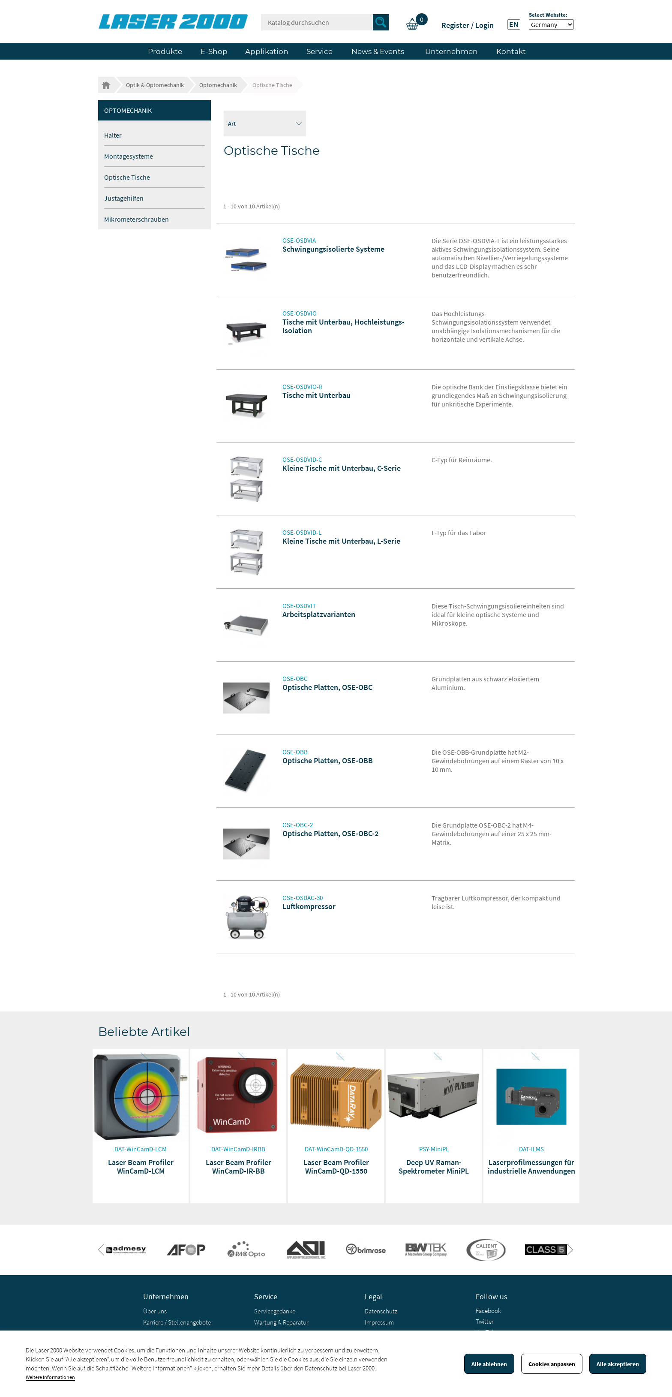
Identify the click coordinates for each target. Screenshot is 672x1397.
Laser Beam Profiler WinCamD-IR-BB (238, 1166)
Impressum (379, 1322)
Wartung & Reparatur (281, 1322)
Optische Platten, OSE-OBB (327, 760)
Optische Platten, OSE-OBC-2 (330, 833)
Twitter (485, 1321)
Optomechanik (128, 110)
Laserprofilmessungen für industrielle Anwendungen (531, 1166)
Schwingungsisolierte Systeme (333, 249)
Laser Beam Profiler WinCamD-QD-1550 (336, 1166)
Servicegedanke (274, 1311)
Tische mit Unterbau (316, 395)
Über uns (155, 1311)
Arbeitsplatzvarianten (318, 614)
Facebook (488, 1311)
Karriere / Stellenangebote (177, 1322)
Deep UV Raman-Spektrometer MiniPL (434, 1166)
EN (514, 24)
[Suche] (325, 22)
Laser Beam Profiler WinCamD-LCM (141, 1166)
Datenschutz (381, 1311)
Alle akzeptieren (618, 1364)
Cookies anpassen (551, 1364)
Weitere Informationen (50, 1377)
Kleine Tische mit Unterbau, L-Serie (341, 541)
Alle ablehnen (489, 1364)
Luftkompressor (309, 906)
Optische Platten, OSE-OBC (327, 687)
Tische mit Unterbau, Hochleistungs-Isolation (343, 326)
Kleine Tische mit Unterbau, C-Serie (341, 468)
